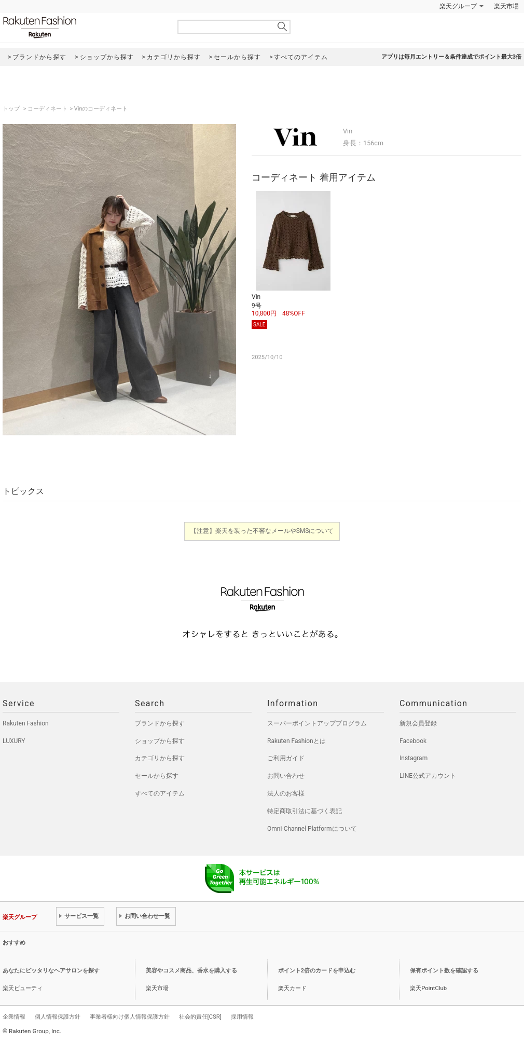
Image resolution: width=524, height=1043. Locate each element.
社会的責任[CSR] (200, 1016)
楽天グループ (458, 6)
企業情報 (14, 1016)
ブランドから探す (160, 723)
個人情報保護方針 (57, 1016)
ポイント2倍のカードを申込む (316, 970)
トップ (12, 108)
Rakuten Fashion (83, 27)
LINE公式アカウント (427, 775)
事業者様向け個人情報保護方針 (130, 1016)
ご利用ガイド (286, 758)
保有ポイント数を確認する (444, 970)
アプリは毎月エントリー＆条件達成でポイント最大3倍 (451, 56)
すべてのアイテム (160, 793)
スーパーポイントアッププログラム (317, 723)
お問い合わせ (286, 775)
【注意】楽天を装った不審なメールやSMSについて (262, 530)
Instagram (413, 758)
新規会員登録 (418, 723)
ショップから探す (160, 741)
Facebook (412, 741)
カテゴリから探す (160, 758)
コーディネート (47, 108)
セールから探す (156, 775)
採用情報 (242, 1016)
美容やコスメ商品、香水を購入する (191, 970)
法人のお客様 (286, 793)
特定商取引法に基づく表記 (304, 811)
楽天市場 (506, 6)
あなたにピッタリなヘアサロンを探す (51, 970)
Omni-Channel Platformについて (312, 828)
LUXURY (14, 741)
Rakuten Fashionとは (296, 741)
